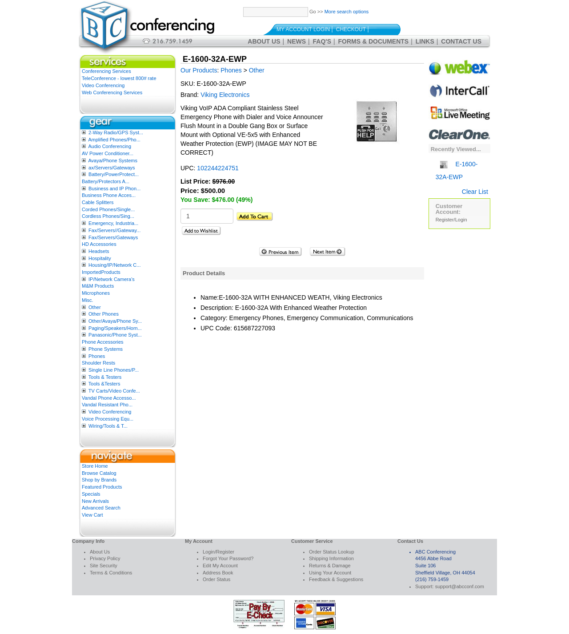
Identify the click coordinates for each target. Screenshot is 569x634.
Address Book (218, 572)
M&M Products (98, 286)
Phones (96, 356)
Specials (91, 494)
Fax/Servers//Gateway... (114, 230)
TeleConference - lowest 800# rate (119, 78)
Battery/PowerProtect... (113, 174)
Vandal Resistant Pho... (107, 404)
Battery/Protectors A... (105, 181)
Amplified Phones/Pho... (114, 139)
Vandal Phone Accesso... (109, 398)
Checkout (351, 29)
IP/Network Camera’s (111, 279)
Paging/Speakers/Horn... (115, 328)
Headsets (98, 251)
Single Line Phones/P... (113, 370)
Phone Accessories (103, 342)
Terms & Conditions (111, 572)
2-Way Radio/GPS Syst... (115, 132)
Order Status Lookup (331, 551)
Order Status (216, 579)
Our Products (198, 70)
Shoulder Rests (98, 362)
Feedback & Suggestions (336, 579)
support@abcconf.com (459, 586)
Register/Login (451, 219)
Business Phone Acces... (109, 195)
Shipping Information (331, 558)
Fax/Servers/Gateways (113, 237)
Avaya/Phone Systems (112, 160)
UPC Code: (216, 328)
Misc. (87, 300)
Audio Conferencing (109, 146)
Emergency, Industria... (113, 223)
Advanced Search (101, 507)
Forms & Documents (373, 41)
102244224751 (217, 168)
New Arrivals (95, 501)
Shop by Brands (99, 479)
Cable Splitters (98, 202)
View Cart (92, 515)
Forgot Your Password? (228, 558)
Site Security (103, 565)
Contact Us (461, 41)
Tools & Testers (104, 377)
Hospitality (99, 258)
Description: (216, 307)
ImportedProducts (101, 272)
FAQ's (322, 41)
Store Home (95, 466)
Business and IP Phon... (114, 188)
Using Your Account (330, 572)
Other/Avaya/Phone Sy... (115, 321)
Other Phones (103, 314)
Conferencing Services (106, 71)
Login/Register (218, 551)
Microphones (96, 293)
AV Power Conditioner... (107, 153)
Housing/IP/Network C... (114, 265)
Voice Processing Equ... (107, 418)
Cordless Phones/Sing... (108, 216)
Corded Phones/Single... (108, 209)
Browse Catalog (99, 473)
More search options (347, 11)
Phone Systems (105, 349)
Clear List (475, 191)
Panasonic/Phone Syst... (115, 334)
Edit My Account (220, 565)
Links (425, 41)
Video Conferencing (103, 85)
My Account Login (303, 29)
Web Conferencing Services (112, 92)
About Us (264, 41)
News (296, 41)
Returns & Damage (330, 565)
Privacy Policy (105, 558)
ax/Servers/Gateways (111, 167)
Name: (209, 297)
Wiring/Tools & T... (108, 426)
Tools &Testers (104, 383)
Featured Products (102, 487)
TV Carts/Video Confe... (114, 390)
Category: (214, 317)
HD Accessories (99, 244)
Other (94, 307)
